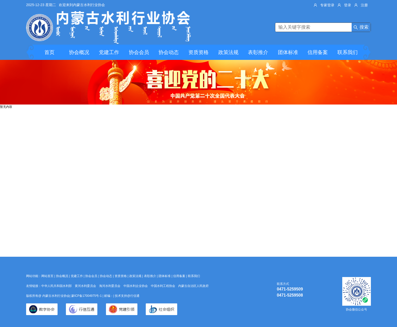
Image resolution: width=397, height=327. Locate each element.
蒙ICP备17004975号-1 (86, 296)
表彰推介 (258, 52)
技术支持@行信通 (127, 296)
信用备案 (318, 52)
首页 (49, 52)
